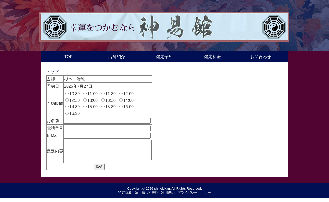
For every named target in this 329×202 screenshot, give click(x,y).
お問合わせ (260, 56)
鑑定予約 (164, 56)
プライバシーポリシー (194, 196)
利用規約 (168, 196)
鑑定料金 (212, 56)
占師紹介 (116, 56)
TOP (68, 56)
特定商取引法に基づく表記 (138, 196)
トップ (52, 72)
